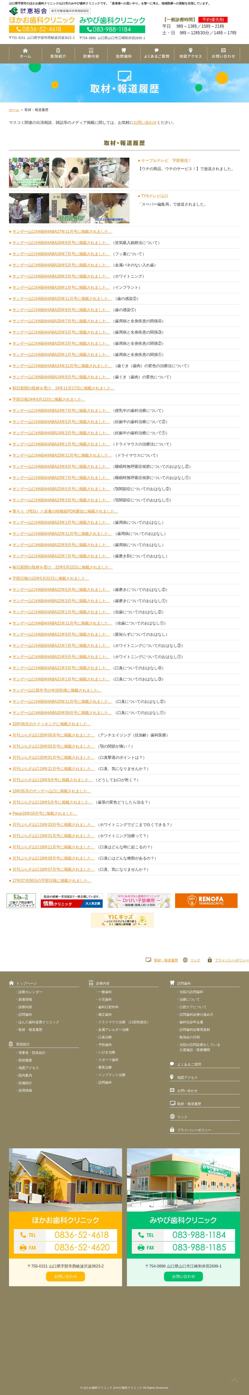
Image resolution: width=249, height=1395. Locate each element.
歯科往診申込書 (191, 1022)
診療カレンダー (30, 992)
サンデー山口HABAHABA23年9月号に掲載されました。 (61, 466)
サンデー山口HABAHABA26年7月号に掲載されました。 (61, 254)
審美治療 (105, 1067)
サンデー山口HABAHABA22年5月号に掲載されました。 (61, 590)
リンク (195, 960)
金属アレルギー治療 (113, 1030)
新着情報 (25, 999)
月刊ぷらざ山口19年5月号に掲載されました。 (52, 802)
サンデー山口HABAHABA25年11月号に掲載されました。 (62, 299)
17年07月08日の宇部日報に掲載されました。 (51, 881)
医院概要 (25, 1060)
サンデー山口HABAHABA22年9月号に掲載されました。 (61, 545)
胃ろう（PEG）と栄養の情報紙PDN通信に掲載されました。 (65, 511)
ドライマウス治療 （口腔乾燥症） (124, 1022)
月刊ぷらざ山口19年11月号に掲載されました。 (53, 769)
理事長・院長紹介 (32, 1053)
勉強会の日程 (189, 1037)
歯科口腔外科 (108, 1007)
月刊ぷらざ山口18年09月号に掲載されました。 (53, 858)
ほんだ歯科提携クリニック (38, 1022)
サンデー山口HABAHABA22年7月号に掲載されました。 (61, 556)
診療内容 (25, 1007)
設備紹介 (25, 1083)
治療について (189, 999)
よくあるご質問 (189, 1064)
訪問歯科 (25, 1014)
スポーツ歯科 (108, 1060)
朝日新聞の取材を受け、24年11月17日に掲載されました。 (63, 388)
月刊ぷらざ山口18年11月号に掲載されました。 (53, 847)
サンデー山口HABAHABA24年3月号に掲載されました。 (61, 433)
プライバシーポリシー (232, 960)
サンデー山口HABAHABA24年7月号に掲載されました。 (61, 410)
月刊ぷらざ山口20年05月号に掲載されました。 (53, 735)
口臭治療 (105, 1037)
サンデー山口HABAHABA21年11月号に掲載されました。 (62, 623)
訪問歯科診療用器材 (194, 1030)
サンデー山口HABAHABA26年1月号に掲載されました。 (61, 287)
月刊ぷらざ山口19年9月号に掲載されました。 (52, 780)
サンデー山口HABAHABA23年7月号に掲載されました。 (61, 478)
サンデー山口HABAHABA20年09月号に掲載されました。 (62, 713)
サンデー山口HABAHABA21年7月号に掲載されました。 (61, 645)
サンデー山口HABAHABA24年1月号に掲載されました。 (61, 444)
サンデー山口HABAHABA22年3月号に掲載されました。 (61, 601)
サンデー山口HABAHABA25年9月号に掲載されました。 (61, 310)
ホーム (14, 110)
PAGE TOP (234, 1380)
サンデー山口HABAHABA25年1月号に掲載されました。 (61, 355)
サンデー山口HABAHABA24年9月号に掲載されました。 (61, 377)
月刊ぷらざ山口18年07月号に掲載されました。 (53, 869)
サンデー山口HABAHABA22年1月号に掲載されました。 (61, 612)
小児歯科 (105, 999)
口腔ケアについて (193, 1007)
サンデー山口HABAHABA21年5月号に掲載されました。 (61, 657)
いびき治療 (106, 1052)
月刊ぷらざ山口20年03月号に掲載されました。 (53, 746)
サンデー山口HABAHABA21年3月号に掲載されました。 (61, 668)
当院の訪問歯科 (191, 992)
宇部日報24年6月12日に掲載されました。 (49, 399)
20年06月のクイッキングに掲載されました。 (51, 724)
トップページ (26, 983)
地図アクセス (28, 1068)
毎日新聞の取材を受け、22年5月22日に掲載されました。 (62, 567)
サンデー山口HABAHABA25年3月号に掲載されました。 (61, 343)
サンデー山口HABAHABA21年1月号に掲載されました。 (61, 679)
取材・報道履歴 (166, 960)
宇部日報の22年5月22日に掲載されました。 (50, 578)
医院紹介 (23, 1044)
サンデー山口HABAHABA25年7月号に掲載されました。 (61, 321)
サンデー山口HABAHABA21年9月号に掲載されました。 (61, 634)
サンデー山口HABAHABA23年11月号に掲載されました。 (62, 455)
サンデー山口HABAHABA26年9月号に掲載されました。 (61, 243)
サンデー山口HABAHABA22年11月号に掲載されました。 (62, 534)
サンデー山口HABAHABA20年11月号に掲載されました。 (62, 701)
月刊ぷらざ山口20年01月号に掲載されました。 (53, 757)
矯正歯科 (105, 1014)
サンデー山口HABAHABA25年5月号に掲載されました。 (61, 332)
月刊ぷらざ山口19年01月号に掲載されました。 (53, 836)
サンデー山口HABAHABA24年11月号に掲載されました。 (62, 366)
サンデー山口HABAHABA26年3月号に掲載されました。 (61, 276)
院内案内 (25, 1075)
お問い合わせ (145, 122)
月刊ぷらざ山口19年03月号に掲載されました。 (53, 825)
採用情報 (25, 1090)
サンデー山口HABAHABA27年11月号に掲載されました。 (62, 231)
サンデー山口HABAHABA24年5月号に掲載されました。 (61, 422)
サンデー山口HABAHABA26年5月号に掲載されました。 (61, 265)
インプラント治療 (111, 1075)
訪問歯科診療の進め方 (196, 1014)
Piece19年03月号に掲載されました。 (45, 813)
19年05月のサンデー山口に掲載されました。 (51, 791)
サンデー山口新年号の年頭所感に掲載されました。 (57, 690)
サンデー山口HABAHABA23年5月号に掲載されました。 (61, 489)
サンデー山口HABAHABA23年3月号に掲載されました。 (61, 500)
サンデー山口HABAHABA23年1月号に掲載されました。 (61, 522)
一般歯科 (105, 992)
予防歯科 (105, 1045)
